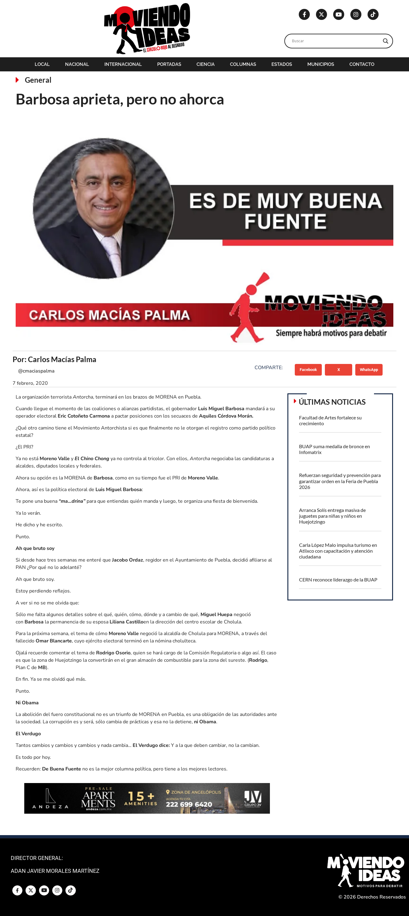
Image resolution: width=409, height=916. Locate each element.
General (38, 79)
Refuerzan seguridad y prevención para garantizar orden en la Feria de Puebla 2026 (340, 481)
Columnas (243, 64)
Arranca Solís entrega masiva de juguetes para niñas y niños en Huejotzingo (332, 515)
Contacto (361, 64)
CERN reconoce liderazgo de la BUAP (338, 579)
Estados (281, 64)
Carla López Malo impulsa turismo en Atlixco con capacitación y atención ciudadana (338, 550)
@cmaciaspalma (36, 371)
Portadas (169, 64)
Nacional (77, 64)
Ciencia (206, 64)
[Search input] (336, 41)
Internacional (123, 64)
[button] (308, 370)
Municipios (320, 64)
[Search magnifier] (385, 41)
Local (42, 64)
